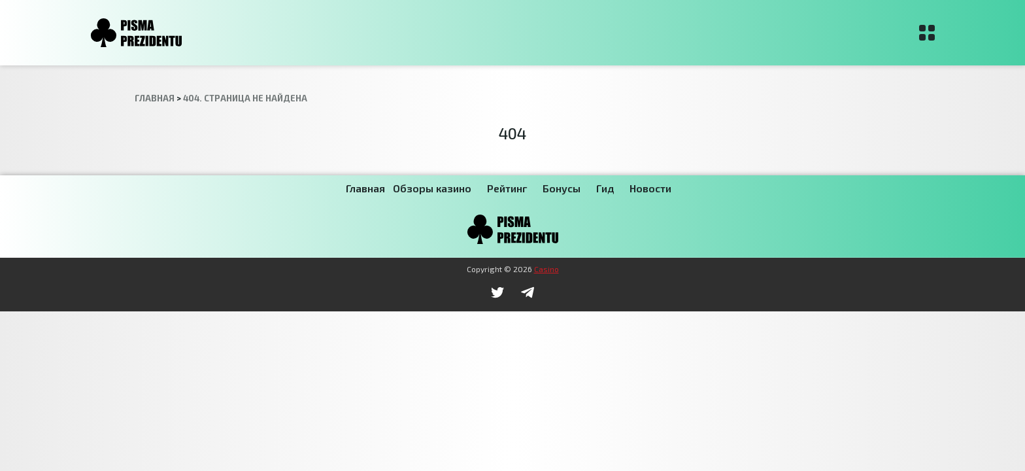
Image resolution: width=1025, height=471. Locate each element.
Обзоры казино (432, 188)
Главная (365, 188)
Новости (650, 188)
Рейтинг (507, 188)
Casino (546, 268)
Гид (605, 188)
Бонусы (561, 188)
